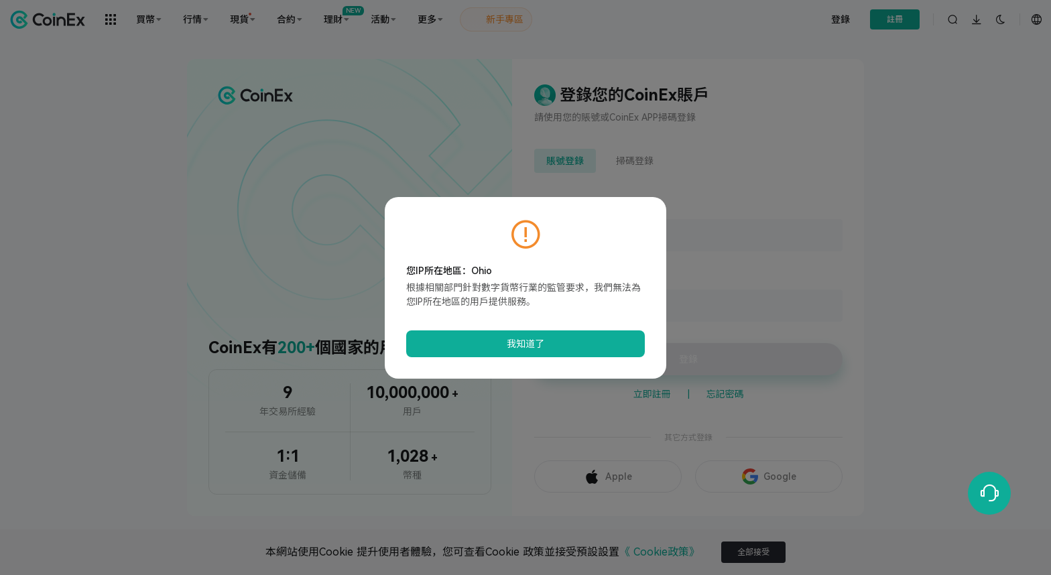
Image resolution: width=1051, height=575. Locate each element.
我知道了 (525, 343)
